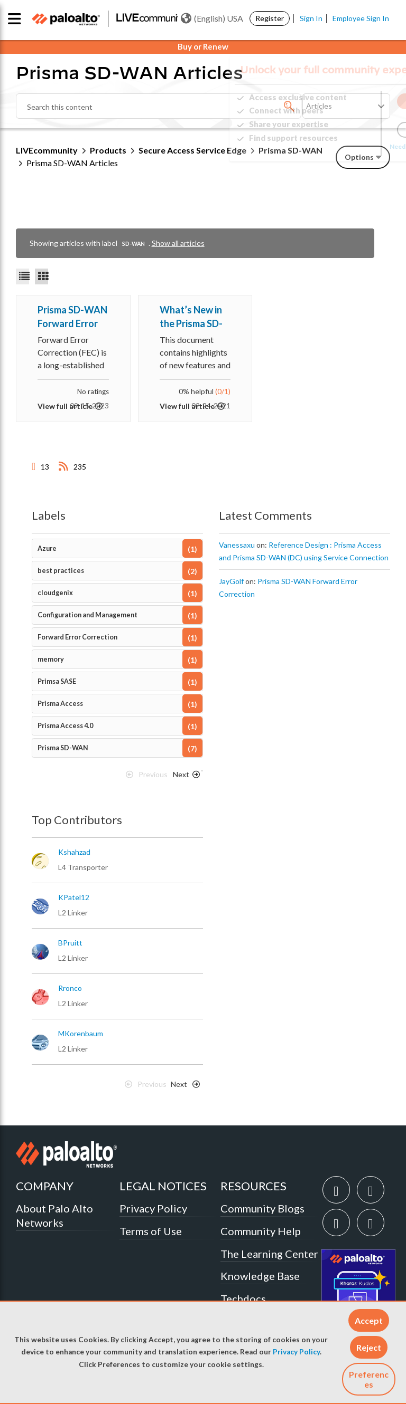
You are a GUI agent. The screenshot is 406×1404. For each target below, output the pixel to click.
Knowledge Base (260, 1275)
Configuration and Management (87, 615)
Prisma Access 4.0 (65, 726)
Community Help (260, 1231)
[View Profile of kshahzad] (74, 852)
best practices (61, 571)
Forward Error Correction (77, 637)
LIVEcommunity (47, 150)
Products (108, 150)
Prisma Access (60, 704)
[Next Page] (184, 777)
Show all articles (178, 242)
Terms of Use (150, 1231)
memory (51, 659)
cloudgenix (55, 593)
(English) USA (212, 18)
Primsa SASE (57, 681)
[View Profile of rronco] (70, 988)
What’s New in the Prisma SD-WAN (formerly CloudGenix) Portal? (193, 317)
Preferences (369, 1379)
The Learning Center (269, 1253)
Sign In (311, 18)
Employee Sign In (361, 18)
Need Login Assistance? (342, 146)
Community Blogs (262, 1208)
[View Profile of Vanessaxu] (237, 545)
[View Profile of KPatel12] (73, 897)
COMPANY (44, 1186)
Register (269, 18)
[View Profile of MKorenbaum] (80, 1034)
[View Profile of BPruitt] (70, 943)
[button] (368, 1320)
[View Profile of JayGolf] (231, 581)
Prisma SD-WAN (63, 748)
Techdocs (243, 1298)
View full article (65, 406)
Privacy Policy (296, 1352)
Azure (47, 548)
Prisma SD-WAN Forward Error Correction (72, 317)
